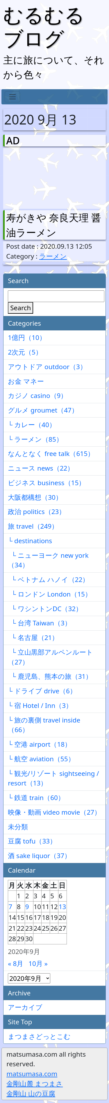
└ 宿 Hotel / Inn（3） (40, 705)
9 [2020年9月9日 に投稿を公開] (27, 906)
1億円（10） (27, 337)
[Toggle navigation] (12, 96)
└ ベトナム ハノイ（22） (48, 579)
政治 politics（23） (36, 511)
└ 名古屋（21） (33, 637)
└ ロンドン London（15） (50, 594)
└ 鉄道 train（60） (36, 797)
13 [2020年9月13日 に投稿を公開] (62, 906)
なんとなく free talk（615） (51, 453)
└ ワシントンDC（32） (45, 608)
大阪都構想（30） (35, 497)
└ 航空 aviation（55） (41, 758)
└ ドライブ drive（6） (42, 690)
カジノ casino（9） (37, 395)
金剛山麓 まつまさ (34, 1083)
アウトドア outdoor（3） (47, 366)
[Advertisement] (37, 177)
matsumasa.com (31, 1073)
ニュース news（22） (41, 468)
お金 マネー (26, 381)
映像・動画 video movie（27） (54, 812)
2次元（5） (25, 352)
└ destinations (30, 540)
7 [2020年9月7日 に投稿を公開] (10, 906)
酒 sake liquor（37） (39, 855)
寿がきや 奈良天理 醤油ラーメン (53, 225)
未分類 (18, 826)
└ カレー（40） (32, 424)
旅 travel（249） (33, 526)
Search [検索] (20, 307)
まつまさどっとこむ (39, 1036)
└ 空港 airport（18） (39, 744)
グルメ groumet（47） (43, 410)
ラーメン (53, 256)
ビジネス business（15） (46, 482)
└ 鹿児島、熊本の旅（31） (50, 676)
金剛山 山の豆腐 (30, 1093)
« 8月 (15, 963)
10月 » (38, 963)
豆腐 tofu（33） (32, 841)
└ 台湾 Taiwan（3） (39, 622)
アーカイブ (25, 1007)
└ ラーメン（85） (35, 439)
